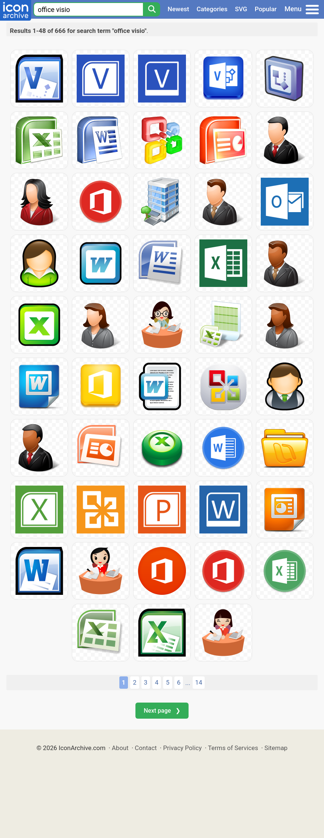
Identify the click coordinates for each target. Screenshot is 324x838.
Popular (266, 9)
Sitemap (276, 748)
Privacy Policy (182, 748)
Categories (211, 9)
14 (198, 682)
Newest (178, 9)
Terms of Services (233, 748)
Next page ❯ (162, 710)
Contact (146, 748)
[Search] (151, 9)
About (120, 748)
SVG (241, 9)
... (187, 682)
